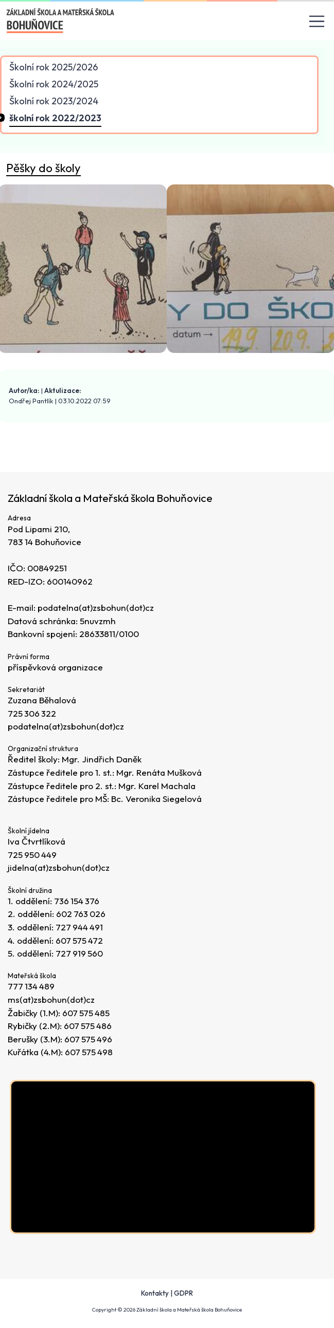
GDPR (183, 1293)
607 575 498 (89, 1052)
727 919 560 (80, 953)
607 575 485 (86, 1012)
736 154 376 (77, 900)
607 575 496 (88, 1039)
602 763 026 (81, 914)
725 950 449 (33, 854)
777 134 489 (32, 986)
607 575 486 (88, 1025)
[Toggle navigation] (317, 21)
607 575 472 (80, 940)
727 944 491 (80, 927)
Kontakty (155, 1293)
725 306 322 (32, 713)
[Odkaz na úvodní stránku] (61, 20)
